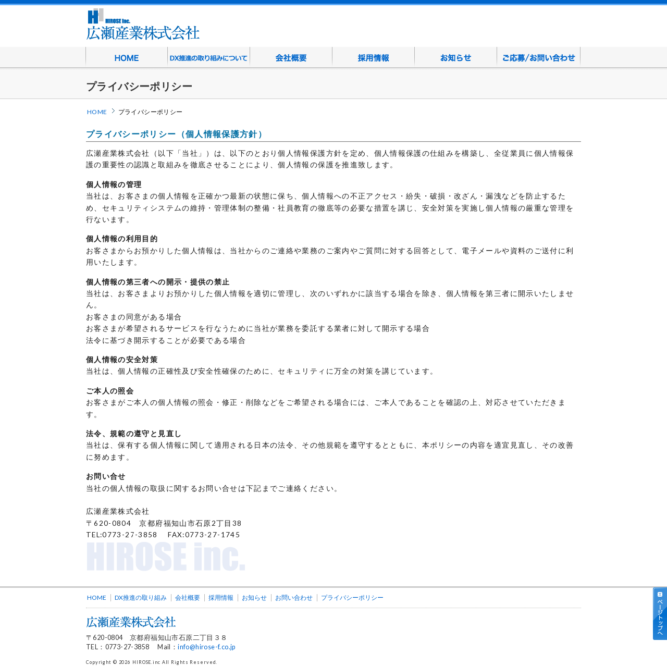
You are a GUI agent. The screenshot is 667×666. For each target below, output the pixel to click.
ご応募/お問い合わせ (538, 57)
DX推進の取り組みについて (209, 57)
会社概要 (291, 57)
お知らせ (456, 57)
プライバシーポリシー (352, 597)
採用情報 (373, 57)
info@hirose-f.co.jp (207, 647)
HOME (126, 57)
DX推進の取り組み (141, 597)
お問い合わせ (294, 597)
